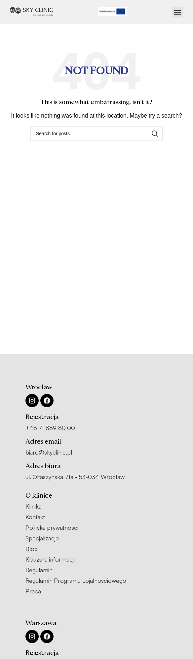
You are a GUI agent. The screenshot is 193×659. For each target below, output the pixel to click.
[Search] (96, 133)
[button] (177, 12)
